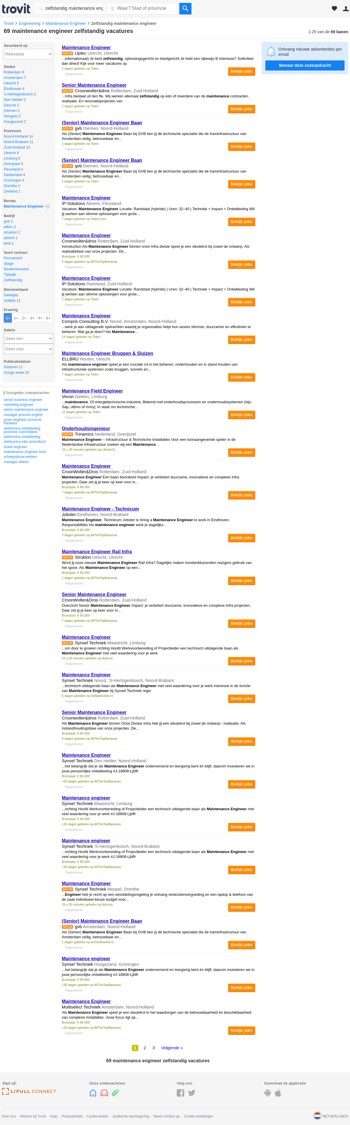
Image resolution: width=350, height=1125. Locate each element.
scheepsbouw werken (20, 456)
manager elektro (16, 462)
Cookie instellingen (198, 1116)
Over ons (9, 1116)
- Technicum (100, 508)
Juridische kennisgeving (130, 1116)
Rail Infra (97, 551)
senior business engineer (23, 399)
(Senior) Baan (102, 122)
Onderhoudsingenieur (86, 428)
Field (92, 390)
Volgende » (172, 1047)
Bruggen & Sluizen (107, 353)
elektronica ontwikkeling (22, 436)
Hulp (53, 1116)
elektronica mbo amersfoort (25, 441)
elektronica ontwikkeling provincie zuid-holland (22, 430)
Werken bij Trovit (33, 1116)
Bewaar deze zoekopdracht (305, 65)
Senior (94, 85)
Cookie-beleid (97, 1116)
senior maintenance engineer (26, 409)
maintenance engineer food (25, 452)
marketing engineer (18, 404)
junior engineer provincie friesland (23, 421)
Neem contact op (166, 1116)
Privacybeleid (72, 1116)
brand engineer (15, 447)
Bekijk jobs (241, 71)
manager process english (23, 415)
